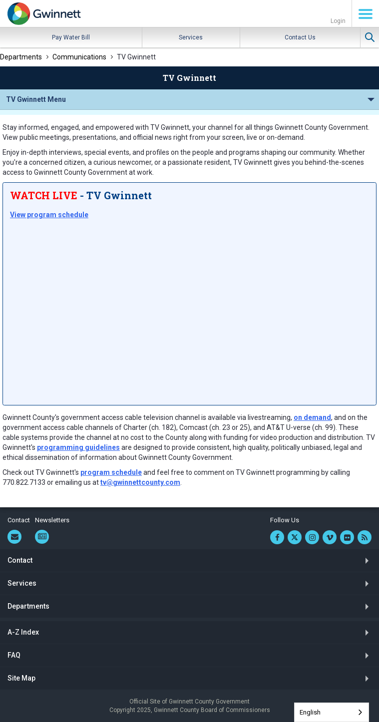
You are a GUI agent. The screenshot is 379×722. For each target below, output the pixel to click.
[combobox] (331, 712)
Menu (366, 14)
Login (338, 20)
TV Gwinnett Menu (36, 99)
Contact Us (300, 37)
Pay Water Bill (71, 37)
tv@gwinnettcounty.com (140, 482)
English (310, 712)
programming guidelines (78, 447)
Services (191, 37)
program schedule (111, 472)
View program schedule (49, 215)
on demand (312, 417)
